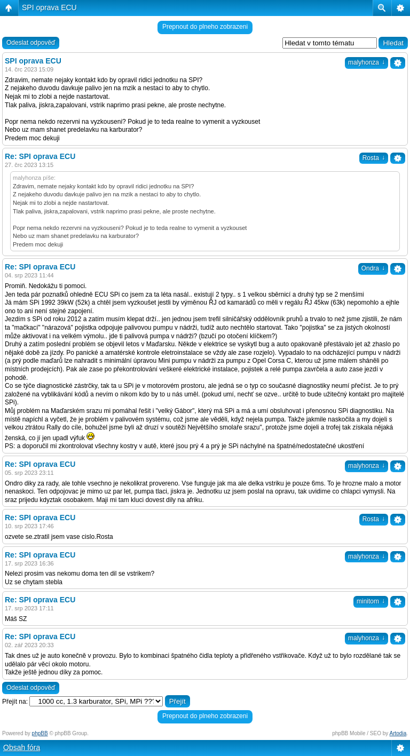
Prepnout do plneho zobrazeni (205, 26)
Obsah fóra (21, 747)
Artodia (398, 733)
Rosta (373, 158)
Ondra (373, 268)
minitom (371, 601)
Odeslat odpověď (30, 42)
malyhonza (366, 62)
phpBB (40, 733)
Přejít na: (15, 701)
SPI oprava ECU (49, 7)
